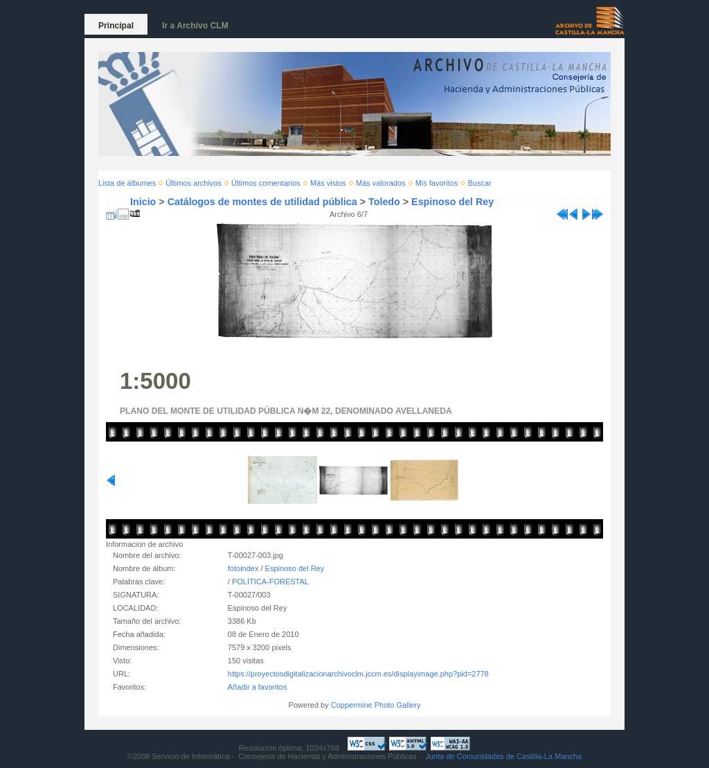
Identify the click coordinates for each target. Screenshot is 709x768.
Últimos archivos (193, 183)
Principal (116, 25)
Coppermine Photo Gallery (376, 705)
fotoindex (243, 568)
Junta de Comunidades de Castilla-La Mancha (503, 756)
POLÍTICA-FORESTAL (270, 581)
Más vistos (328, 183)
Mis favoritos (436, 183)
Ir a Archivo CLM (195, 25)
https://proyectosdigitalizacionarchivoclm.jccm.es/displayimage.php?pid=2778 (358, 674)
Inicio (143, 201)
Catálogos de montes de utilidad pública (262, 201)
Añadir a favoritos (257, 687)
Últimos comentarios (265, 183)
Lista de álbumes (127, 183)
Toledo (384, 201)
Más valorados (381, 183)
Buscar (480, 183)
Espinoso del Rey (452, 201)
